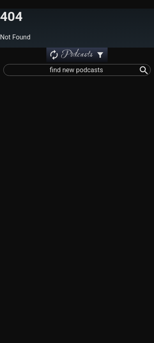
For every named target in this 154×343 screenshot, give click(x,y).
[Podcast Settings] (100, 55)
